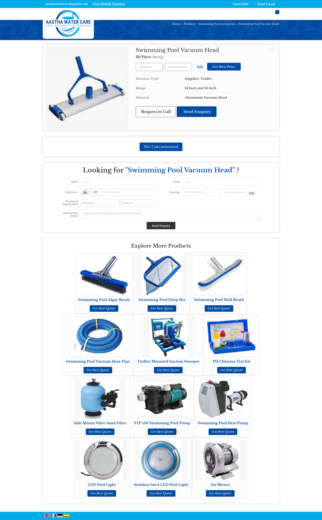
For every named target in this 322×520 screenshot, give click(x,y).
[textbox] (178, 67)
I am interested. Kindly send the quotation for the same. (170, 214)
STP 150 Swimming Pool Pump (162, 423)
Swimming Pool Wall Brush (219, 300)
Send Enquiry (197, 111)
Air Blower (220, 485)
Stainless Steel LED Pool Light (161, 485)
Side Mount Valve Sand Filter (100, 423)
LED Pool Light (102, 485)
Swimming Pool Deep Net (161, 300)
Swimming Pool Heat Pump (223, 423)
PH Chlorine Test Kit (231, 361)
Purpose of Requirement (70, 203)
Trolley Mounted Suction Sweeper (168, 361)
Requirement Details (70, 214)
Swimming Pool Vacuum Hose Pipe (98, 361)
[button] (108, 4)
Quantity (174, 192)
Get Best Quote (104, 308)
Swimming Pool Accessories (217, 23)
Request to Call (156, 111)
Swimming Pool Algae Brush (104, 300)
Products (190, 23)
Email (176, 181)
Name (74, 181)
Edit (200, 67)
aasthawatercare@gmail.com (66, 4)
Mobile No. (72, 192)
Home (176, 23)
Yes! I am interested (161, 147)
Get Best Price (223, 67)
